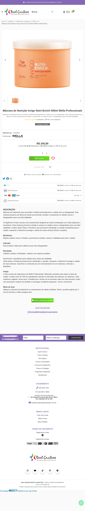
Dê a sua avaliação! (52, 119)
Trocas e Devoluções (42, 362)
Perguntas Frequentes (42, 372)
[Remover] (38, 153)
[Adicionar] (46, 153)
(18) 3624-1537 (42, 388)
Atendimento (42, 375)
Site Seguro (42, 358)
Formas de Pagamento (42, 365)
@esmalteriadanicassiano (43, 312)
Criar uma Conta (42, 415)
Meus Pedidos (42, 422)
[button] (5, 59)
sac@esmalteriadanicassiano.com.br (42, 403)
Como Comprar (42, 355)
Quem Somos (42, 352)
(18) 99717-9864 (42, 392)
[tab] (42, 185)
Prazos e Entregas (42, 368)
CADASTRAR (76, 338)
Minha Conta (42, 418)
